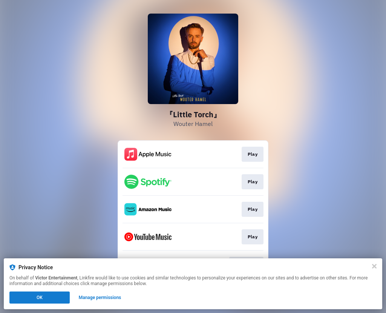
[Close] (374, 266)
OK (40, 297)
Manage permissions (100, 297)
